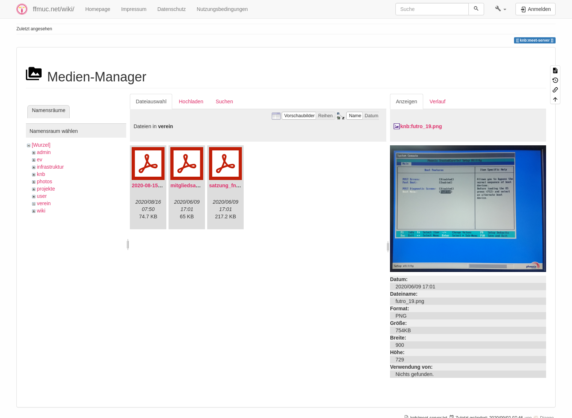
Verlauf (438, 101)
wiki (41, 211)
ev (39, 159)
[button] (501, 9)
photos (44, 181)
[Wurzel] (41, 145)
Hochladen (191, 101)
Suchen (224, 101)
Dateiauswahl (151, 101)
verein (44, 203)
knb (41, 174)
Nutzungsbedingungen (222, 9)
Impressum (133, 9)
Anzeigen (406, 101)
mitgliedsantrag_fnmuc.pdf (203, 185)
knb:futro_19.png (421, 126)
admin (44, 152)
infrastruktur (50, 167)
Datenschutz (171, 9)
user (42, 196)
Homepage (98, 9)
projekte (46, 189)
